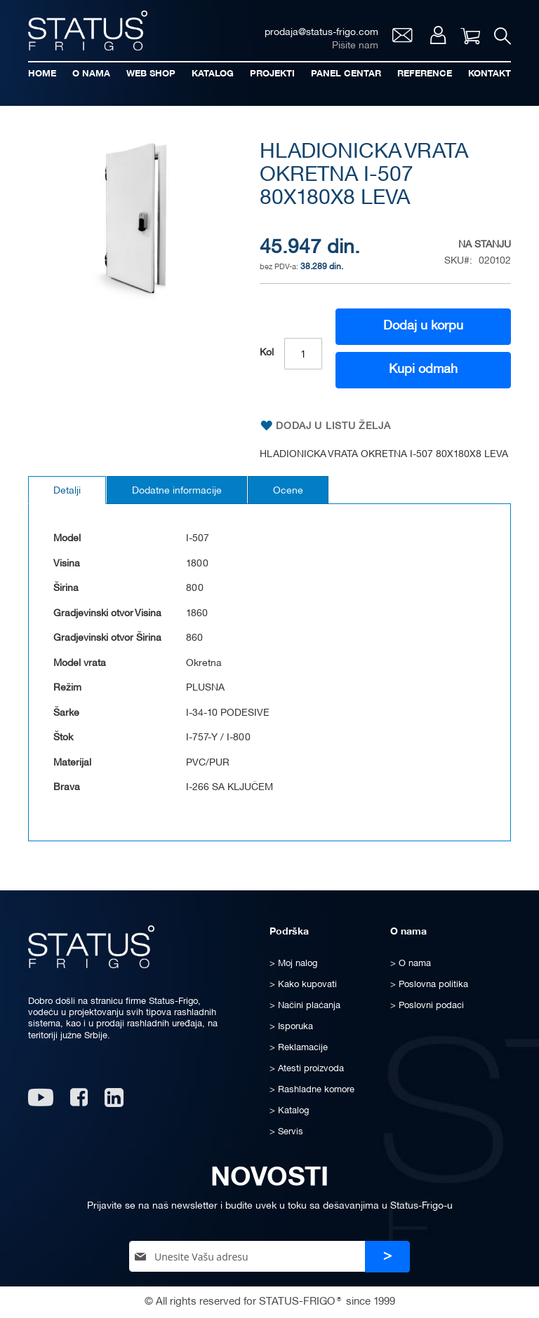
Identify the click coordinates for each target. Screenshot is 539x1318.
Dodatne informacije (177, 491)
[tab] (67, 490)
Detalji (67, 491)
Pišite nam (355, 45)
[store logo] (87, 30)
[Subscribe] (387, 1256)
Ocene (288, 491)
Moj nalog (438, 35)
